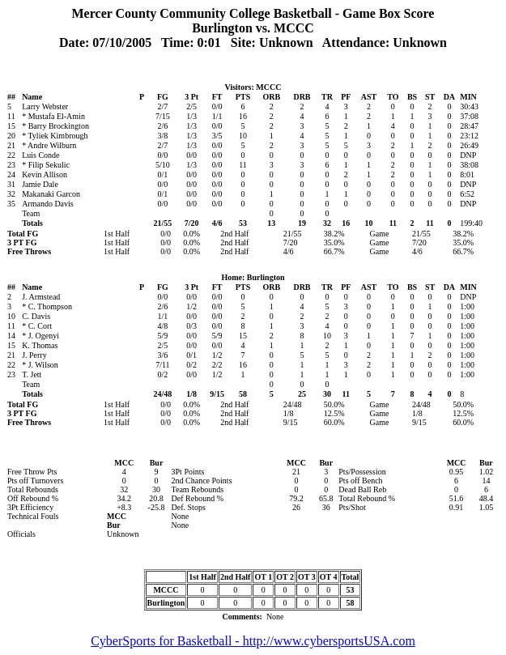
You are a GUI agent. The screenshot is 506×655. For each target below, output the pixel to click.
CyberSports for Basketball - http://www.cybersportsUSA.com (253, 641)
